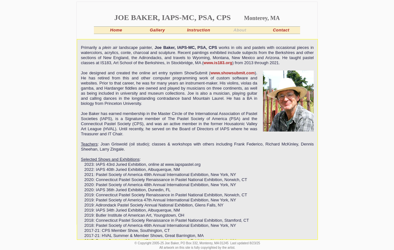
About (239, 30)
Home (116, 30)
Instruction (198, 30)
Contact (281, 30)
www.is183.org (218, 62)
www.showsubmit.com (232, 73)
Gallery (157, 30)
